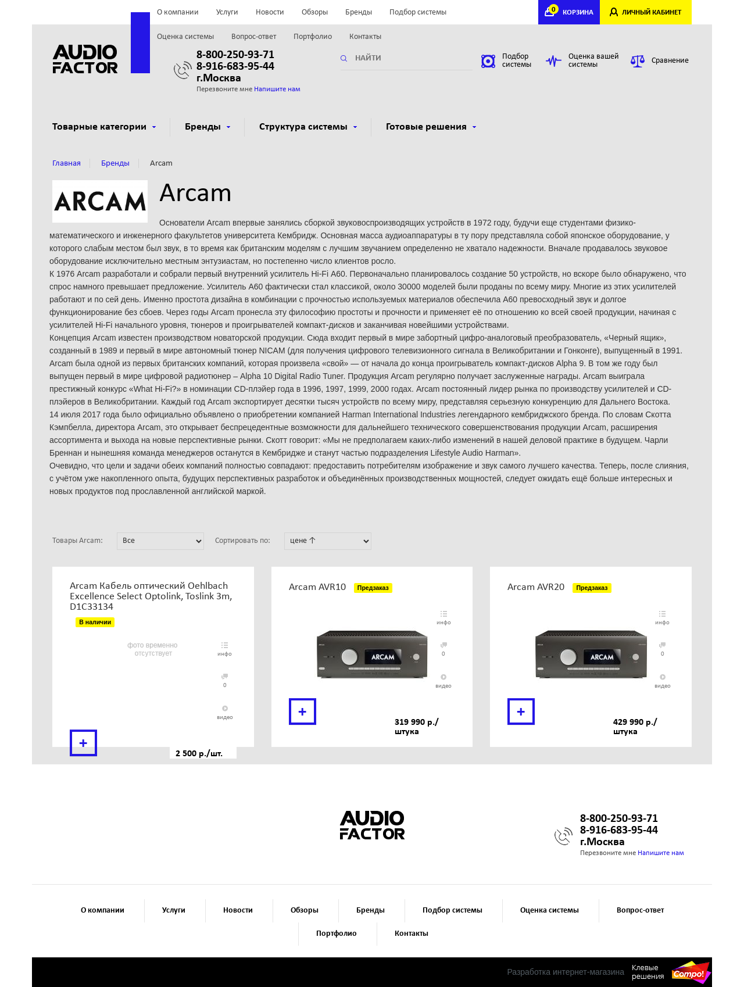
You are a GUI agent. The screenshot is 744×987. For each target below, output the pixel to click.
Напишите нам (277, 89)
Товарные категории (104, 127)
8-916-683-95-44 (235, 67)
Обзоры (315, 12)
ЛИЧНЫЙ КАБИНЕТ (651, 12)
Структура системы (308, 127)
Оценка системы (185, 37)
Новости (270, 12)
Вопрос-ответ (253, 37)
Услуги (227, 12)
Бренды (358, 12)
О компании (178, 12)
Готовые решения (431, 127)
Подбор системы (417, 12)
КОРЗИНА (572, 12)
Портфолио (313, 37)
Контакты (365, 37)
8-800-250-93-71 (235, 55)
